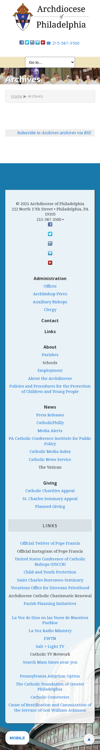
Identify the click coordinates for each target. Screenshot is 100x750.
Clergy (50, 309)
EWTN (50, 638)
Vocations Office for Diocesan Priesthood (50, 587)
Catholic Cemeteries (50, 697)
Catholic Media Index (50, 451)
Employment (50, 370)
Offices (50, 286)
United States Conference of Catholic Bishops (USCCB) (50, 562)
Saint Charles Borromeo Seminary (50, 580)
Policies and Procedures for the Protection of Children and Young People (50, 389)
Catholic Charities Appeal (50, 490)
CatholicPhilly (50, 422)
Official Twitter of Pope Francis (50, 543)
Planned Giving (50, 506)
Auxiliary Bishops (50, 302)
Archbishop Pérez (50, 294)
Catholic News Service (50, 459)
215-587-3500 (62, 43)
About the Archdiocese (50, 378)
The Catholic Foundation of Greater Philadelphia (50, 687)
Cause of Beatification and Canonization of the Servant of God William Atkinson (50, 708)
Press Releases (50, 415)
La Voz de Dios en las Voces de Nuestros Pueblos (50, 620)
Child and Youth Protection (50, 572)
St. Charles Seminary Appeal (50, 498)
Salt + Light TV (50, 646)
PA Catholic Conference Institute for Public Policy (50, 441)
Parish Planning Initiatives (50, 603)
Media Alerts (50, 430)
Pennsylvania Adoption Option (50, 676)
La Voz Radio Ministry (50, 630)
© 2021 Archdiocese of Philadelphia (50, 203)
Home (16, 96)
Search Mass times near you (50, 662)
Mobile (17, 738)
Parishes (50, 354)
